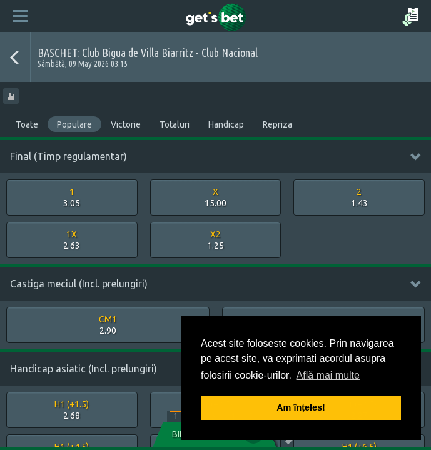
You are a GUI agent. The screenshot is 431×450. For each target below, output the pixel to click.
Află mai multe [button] (328, 375)
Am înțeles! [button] (300, 407)
